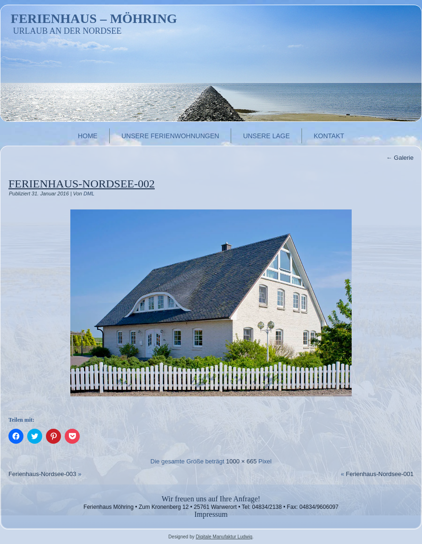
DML (88, 193)
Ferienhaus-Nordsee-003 (42, 473)
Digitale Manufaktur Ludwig (224, 536)
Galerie (400, 157)
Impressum (210, 514)
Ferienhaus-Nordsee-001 (380, 473)
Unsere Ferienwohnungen (170, 136)
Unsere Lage (266, 136)
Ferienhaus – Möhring (94, 18)
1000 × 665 (241, 461)
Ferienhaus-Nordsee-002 (81, 184)
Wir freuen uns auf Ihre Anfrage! (211, 499)
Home (88, 136)
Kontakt (329, 136)
